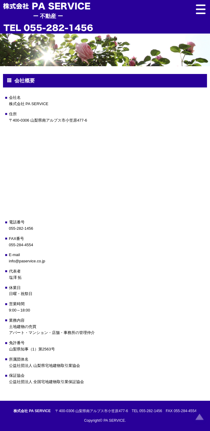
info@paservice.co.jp (27, 261)
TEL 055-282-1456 (147, 411)
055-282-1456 (21, 228)
